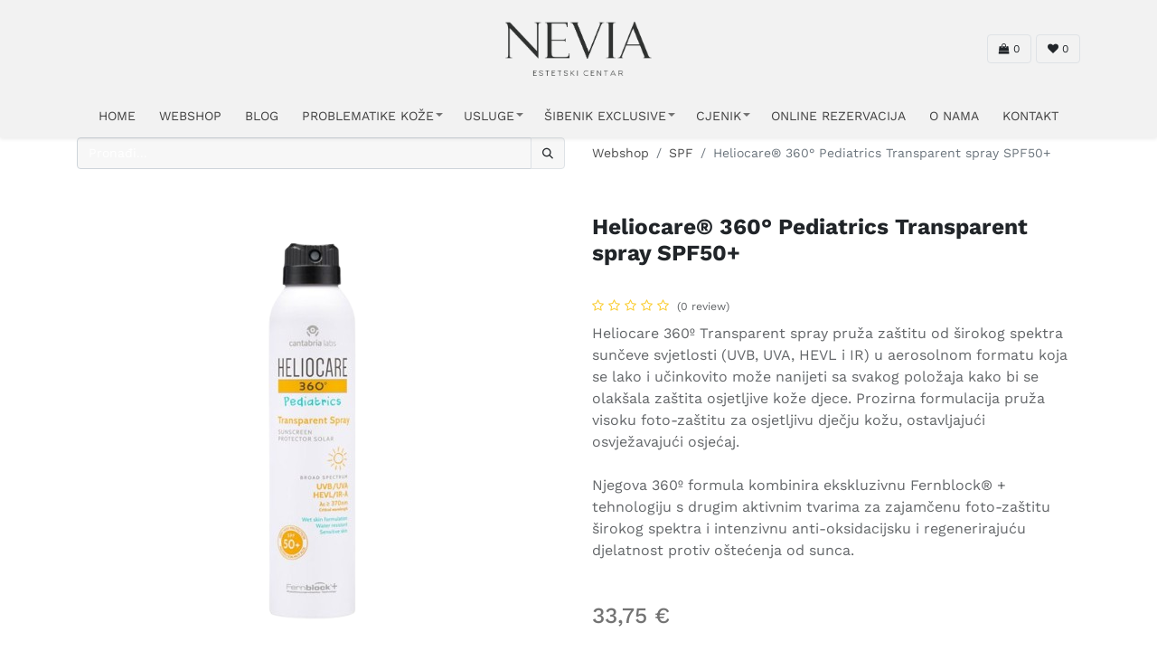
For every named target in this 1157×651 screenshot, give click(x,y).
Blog (261, 115)
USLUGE (489, 115)
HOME (117, 115)
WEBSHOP (190, 115)
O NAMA (954, 115)
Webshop (620, 153)
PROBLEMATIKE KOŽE (368, 115)
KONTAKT (1030, 115)
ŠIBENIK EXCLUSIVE (605, 115)
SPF (681, 153)
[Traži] (548, 153)
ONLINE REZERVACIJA (838, 115)
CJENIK (718, 115)
